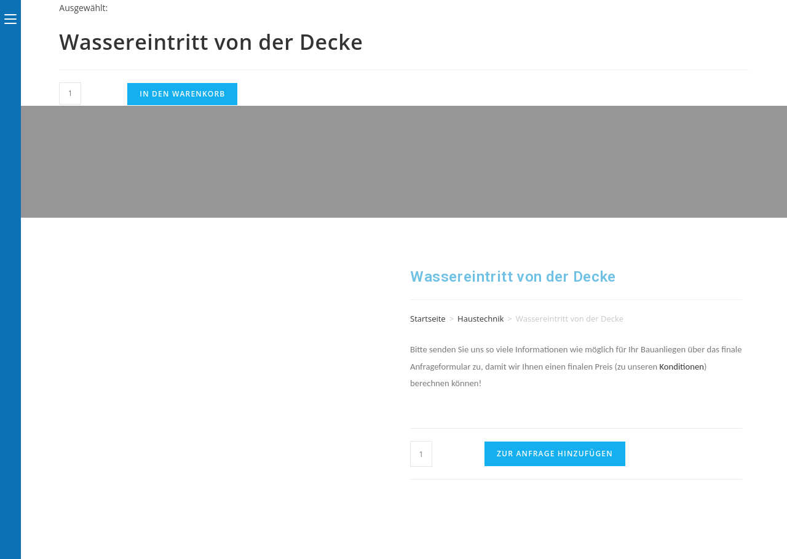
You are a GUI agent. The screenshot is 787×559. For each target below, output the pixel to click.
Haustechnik (480, 318)
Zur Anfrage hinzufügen (555, 453)
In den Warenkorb (182, 94)
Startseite (428, 318)
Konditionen (681, 366)
